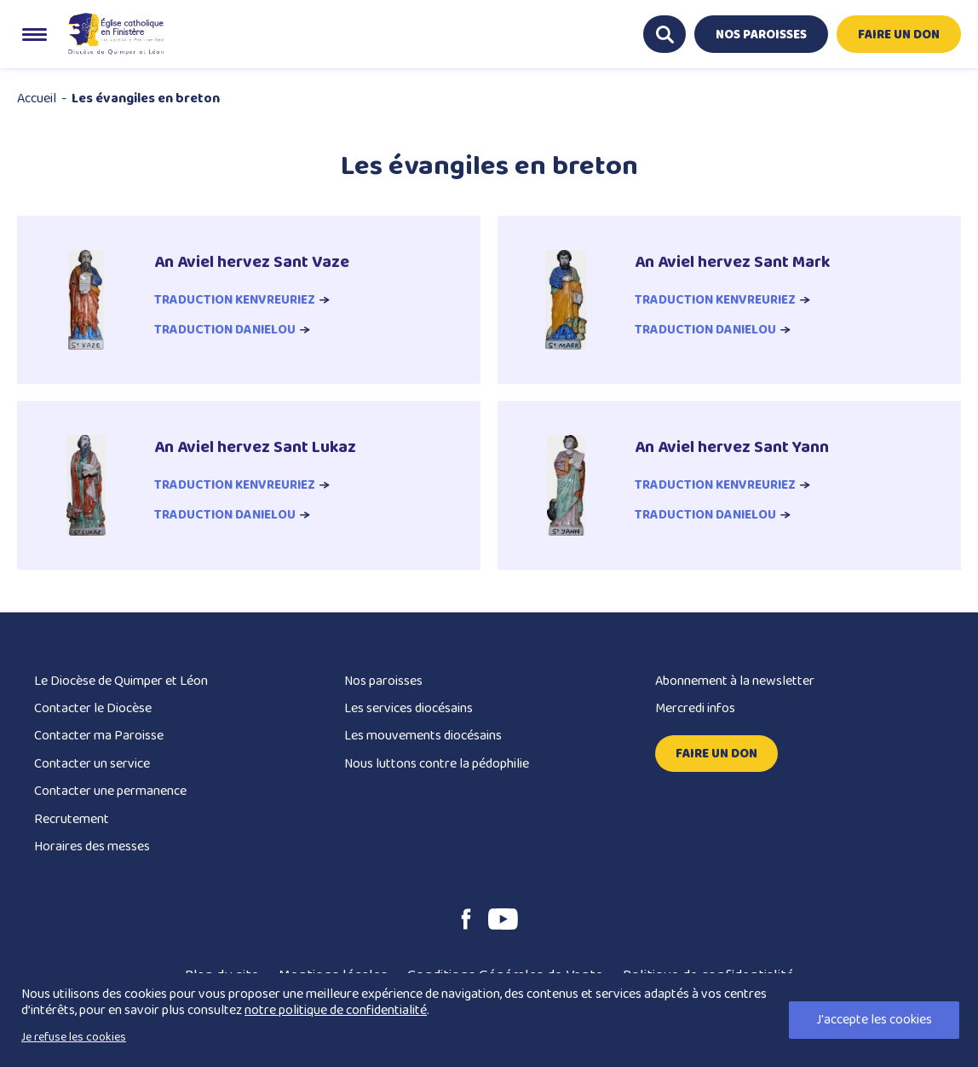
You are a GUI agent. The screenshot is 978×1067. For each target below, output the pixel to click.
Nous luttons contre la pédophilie (436, 765)
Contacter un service (92, 765)
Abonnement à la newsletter (734, 682)
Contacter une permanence (110, 793)
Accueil (36, 98)
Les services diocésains (408, 710)
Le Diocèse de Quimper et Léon (121, 682)
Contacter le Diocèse (93, 710)
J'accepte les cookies (874, 1019)
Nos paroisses (383, 682)
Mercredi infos (695, 710)
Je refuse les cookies (73, 1037)
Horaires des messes (92, 848)
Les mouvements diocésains (423, 738)
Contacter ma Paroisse (99, 738)
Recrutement (71, 821)
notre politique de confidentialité (335, 1010)
